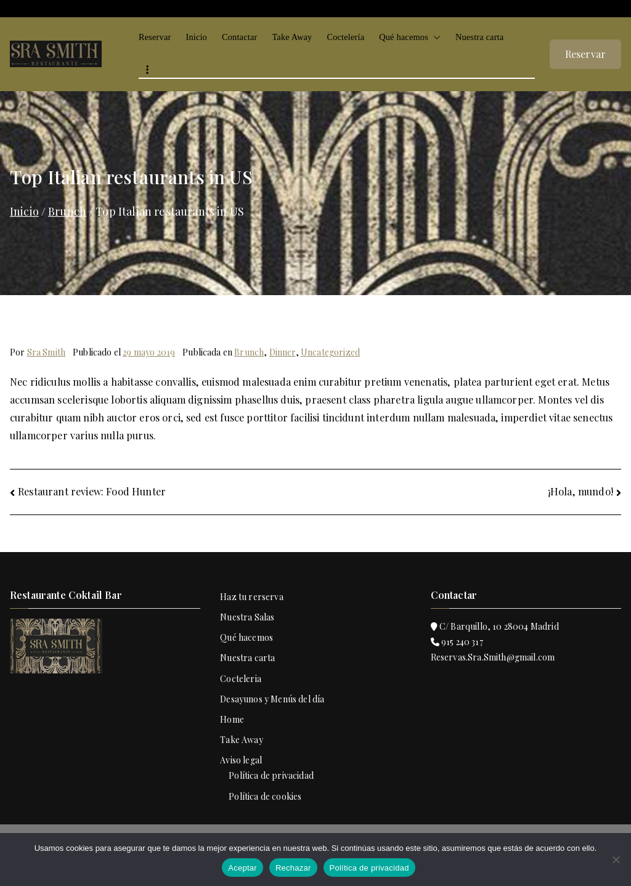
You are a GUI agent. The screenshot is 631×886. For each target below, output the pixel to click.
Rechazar (293, 867)
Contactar (239, 37)
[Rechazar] (615, 859)
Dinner (282, 352)
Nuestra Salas (247, 617)
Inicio (196, 37)
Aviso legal (241, 760)
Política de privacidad (271, 775)
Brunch (249, 352)
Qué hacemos (410, 38)
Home (232, 719)
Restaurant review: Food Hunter (92, 491)
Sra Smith (46, 352)
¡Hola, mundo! (580, 491)
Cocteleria (240, 679)
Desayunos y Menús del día (272, 699)
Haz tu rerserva (251, 597)
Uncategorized (330, 352)
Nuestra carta (479, 37)
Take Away (292, 37)
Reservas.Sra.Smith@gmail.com (493, 657)
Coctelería (345, 37)
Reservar (155, 37)
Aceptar (242, 867)
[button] (434, 38)
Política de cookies (265, 796)
